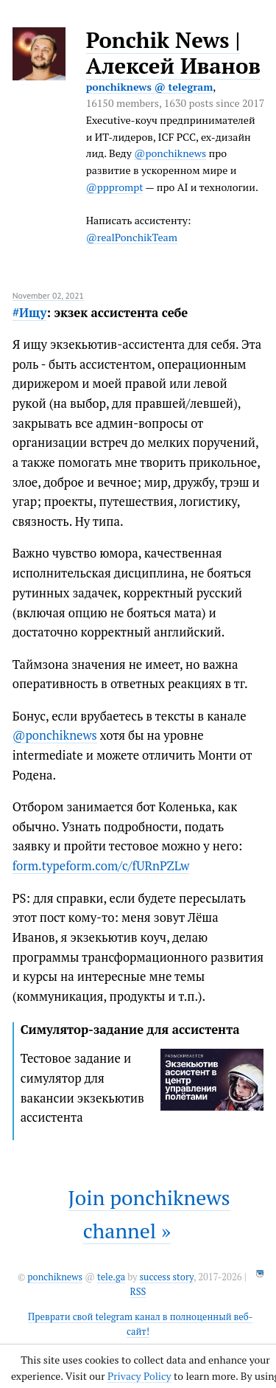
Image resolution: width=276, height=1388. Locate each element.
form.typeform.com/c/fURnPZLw (101, 866)
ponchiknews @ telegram (149, 87)
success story (167, 1277)
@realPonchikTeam (131, 237)
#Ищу (30, 313)
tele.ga (111, 1277)
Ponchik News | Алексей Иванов (173, 53)
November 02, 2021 (48, 295)
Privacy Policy (139, 1376)
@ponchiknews (170, 153)
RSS (138, 1291)
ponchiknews (54, 1277)
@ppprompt (115, 187)
